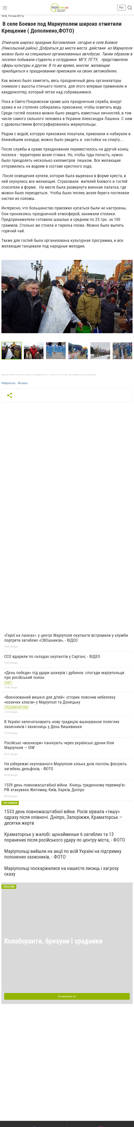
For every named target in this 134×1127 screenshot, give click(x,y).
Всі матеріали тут (67, 996)
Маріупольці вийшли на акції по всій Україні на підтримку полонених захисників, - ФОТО (62, 854)
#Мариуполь (8, 383)
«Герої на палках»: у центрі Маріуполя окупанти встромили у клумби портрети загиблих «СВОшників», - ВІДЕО (66, 638)
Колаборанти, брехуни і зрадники (53, 941)
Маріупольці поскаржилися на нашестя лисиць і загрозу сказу (61, 871)
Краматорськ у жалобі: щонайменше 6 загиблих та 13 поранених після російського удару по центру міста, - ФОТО (64, 837)
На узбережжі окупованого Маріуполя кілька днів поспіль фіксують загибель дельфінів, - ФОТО (65, 766)
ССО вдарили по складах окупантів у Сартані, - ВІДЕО (52, 656)
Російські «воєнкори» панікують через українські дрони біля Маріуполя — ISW (59, 745)
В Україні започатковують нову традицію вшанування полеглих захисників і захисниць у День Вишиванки (61, 724)
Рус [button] (121, 7)
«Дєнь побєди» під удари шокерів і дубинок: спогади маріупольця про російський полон (64, 675)
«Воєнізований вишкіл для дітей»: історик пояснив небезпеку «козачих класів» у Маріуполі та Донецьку (59, 700)
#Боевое (23, 383)
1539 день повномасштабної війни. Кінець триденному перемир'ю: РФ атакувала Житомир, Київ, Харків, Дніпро (65, 787)
